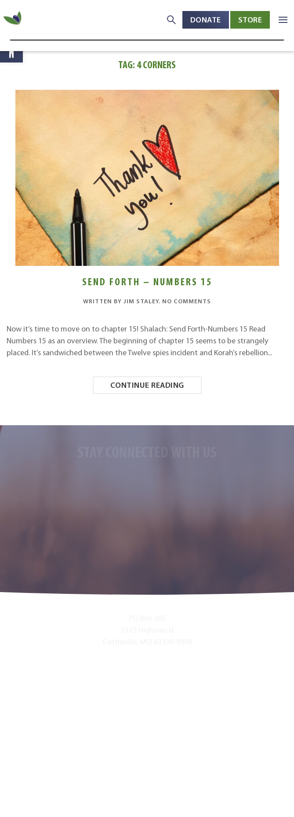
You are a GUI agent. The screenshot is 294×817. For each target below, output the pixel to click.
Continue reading (147, 385)
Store (250, 20)
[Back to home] (13, 20)
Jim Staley (141, 301)
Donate (205, 20)
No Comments (186, 301)
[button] (11, 51)
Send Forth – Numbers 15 (147, 281)
